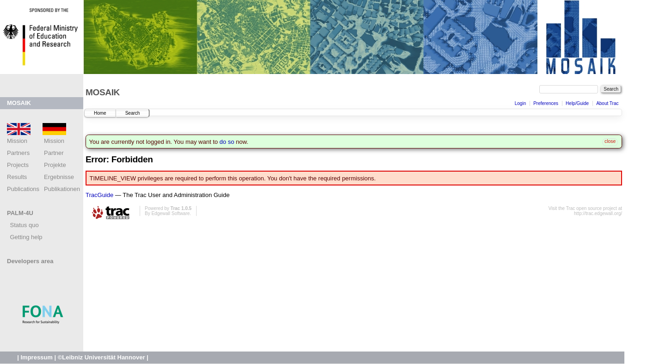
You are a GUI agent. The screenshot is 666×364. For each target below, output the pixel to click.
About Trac (607, 103)
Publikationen (62, 188)
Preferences (545, 103)
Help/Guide (577, 103)
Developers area (30, 261)
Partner (54, 152)
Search (132, 113)
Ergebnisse (59, 176)
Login (520, 103)
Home (100, 113)
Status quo (23, 225)
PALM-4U (20, 213)
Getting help (25, 237)
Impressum (36, 357)
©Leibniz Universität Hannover (101, 357)
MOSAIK (19, 102)
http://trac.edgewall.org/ (598, 213)
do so (227, 141)
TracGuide (99, 194)
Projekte (55, 164)
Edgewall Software (170, 213)
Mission (54, 140)
